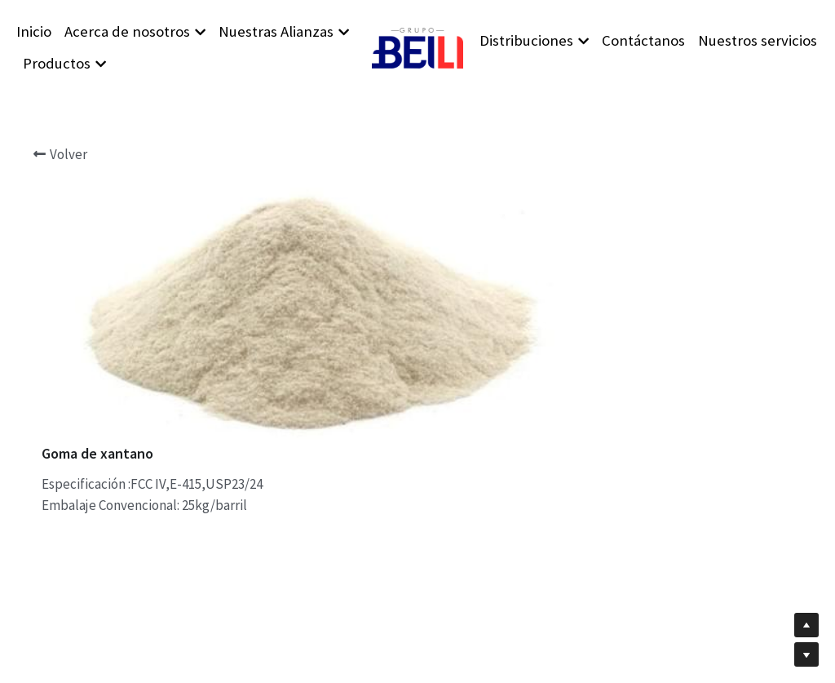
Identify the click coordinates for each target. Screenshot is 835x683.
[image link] (417, 46)
